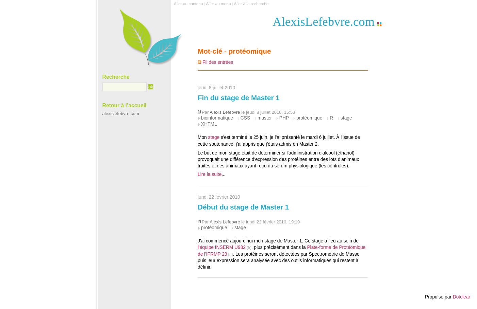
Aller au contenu (188, 3)
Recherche (116, 77)
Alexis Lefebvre (225, 112)
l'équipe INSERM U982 (222, 247)
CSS (245, 118)
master (265, 118)
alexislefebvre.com (120, 113)
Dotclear (461, 296)
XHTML (209, 124)
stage (346, 118)
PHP (284, 118)
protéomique (309, 118)
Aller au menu (218, 3)
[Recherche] (124, 87)
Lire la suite (209, 174)
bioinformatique (217, 118)
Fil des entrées (217, 62)
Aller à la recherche (251, 3)
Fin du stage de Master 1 (239, 98)
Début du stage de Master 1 (243, 207)
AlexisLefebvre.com (324, 22)
